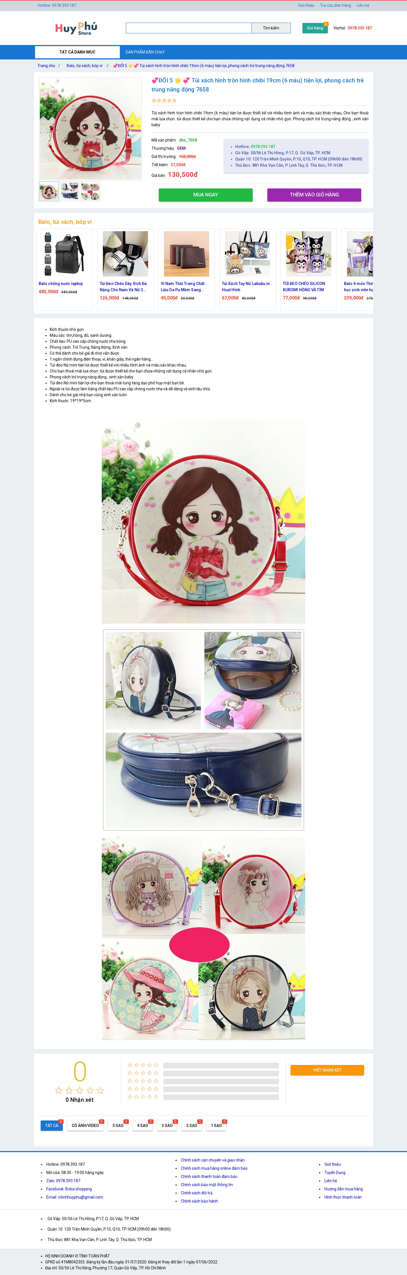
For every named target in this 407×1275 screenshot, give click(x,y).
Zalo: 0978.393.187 (63, 1180)
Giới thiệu (306, 5)
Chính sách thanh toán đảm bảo (209, 1176)
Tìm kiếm (271, 28)
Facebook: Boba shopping (69, 1189)
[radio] (59, 1090)
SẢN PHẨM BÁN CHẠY (145, 52)
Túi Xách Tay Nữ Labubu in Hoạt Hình (246, 286)
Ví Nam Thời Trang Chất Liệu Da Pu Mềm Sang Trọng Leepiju (182, 287)
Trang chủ (49, 65)
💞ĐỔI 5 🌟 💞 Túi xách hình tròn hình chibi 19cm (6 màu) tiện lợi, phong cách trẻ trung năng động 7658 (204, 65)
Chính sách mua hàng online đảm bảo (214, 1168)
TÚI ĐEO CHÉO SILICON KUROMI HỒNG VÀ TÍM (304, 286)
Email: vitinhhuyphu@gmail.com (74, 1197)
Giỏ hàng (315, 28)
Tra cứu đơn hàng (335, 5)
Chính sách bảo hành (199, 1201)
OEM (181, 148)
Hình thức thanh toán (343, 1197)
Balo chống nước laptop (61, 283)
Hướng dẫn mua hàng (343, 1189)
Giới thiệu (332, 1164)
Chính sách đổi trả (197, 1193)
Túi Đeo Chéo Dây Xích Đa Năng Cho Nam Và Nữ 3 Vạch (123, 287)
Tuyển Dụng (334, 1172)
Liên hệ (363, 5)
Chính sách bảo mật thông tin (207, 1184)
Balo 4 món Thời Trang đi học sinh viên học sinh (367, 286)
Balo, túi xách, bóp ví (84, 65)
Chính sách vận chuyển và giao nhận (213, 1160)
